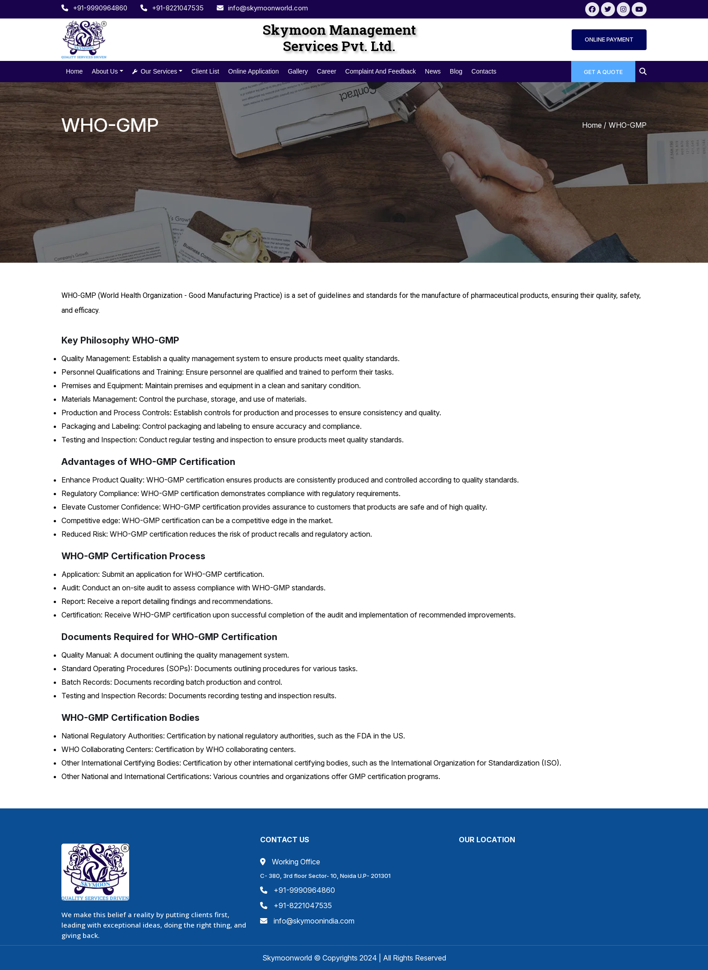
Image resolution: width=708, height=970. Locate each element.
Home (74, 71)
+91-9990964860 (95, 8)
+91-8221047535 (172, 8)
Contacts (483, 71)
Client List (205, 71)
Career (326, 71)
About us (105, 71)
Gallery (297, 71)
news (433, 71)
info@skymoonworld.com (262, 8)
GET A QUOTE (603, 71)
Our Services (154, 71)
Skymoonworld (288, 957)
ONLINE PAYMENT (609, 39)
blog (456, 71)
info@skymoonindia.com (307, 920)
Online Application (253, 71)
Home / (594, 125)
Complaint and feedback (380, 71)
